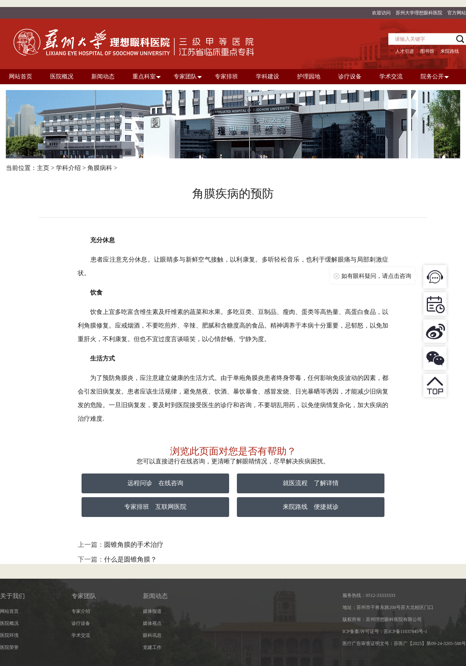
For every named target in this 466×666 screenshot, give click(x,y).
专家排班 (136, 506)
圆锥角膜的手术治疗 (133, 544)
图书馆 (427, 51)
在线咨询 (170, 483)
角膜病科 (99, 168)
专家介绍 (80, 611)
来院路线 (449, 51)
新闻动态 (155, 596)
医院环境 (9, 635)
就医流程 (295, 483)
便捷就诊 (326, 506)
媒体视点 (152, 623)
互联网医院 (170, 506)
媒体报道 (152, 611)
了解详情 (326, 483)
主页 (43, 168)
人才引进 (404, 51)
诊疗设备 (80, 623)
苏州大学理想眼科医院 (419, 13)
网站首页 (9, 611)
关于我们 (12, 596)
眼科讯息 (152, 635)
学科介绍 (68, 168)
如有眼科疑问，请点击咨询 (376, 276)
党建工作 (152, 647)
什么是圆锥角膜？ (130, 559)
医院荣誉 (9, 647)
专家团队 (83, 596)
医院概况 (9, 623)
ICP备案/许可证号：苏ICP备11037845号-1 (385, 631)
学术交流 (80, 635)
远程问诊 (139, 483)
